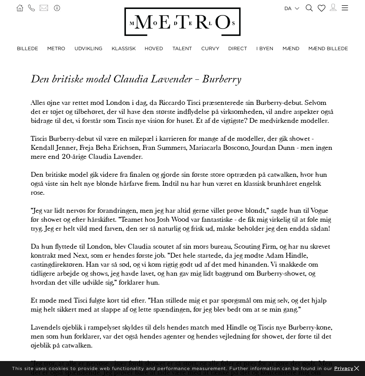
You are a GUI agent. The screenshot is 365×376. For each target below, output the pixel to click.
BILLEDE (27, 48)
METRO (56, 48)
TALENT (182, 48)
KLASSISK (124, 48)
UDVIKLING (88, 48)
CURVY (210, 48)
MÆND (291, 48)
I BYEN (264, 48)
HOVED (154, 48)
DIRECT (237, 48)
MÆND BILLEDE (328, 48)
